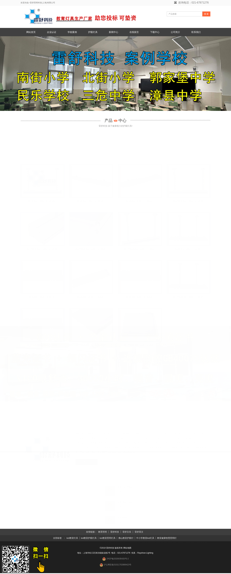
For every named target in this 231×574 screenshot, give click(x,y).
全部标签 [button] (57, 539)
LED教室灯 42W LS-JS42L (138, 297)
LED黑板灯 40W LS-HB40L (138, 201)
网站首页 (31, 32)
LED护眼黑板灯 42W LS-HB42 (138, 249)
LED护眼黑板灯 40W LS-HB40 (90, 249)
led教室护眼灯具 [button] (89, 539)
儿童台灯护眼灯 (125, 488)
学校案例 (72, 32)
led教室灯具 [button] (72, 539)
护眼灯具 (93, 32)
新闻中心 (113, 32)
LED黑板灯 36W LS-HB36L (41, 201)
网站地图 (127, 549)
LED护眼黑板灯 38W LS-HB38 (41, 249)
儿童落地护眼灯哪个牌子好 (131, 533)
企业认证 (51, 32)
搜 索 (206, 14)
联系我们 (196, 32)
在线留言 (134, 32)
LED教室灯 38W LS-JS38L (41, 297)
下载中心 (154, 32)
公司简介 (175, 32)
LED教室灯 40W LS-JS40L (90, 297)
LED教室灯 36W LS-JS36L (187, 249)
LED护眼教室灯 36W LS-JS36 (187, 297)
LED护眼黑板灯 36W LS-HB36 (187, 201)
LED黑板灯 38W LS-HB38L (90, 201)
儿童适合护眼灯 (125, 503)
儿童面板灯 (123, 518)
